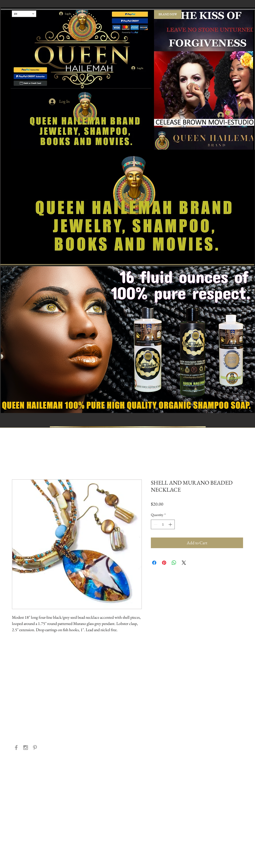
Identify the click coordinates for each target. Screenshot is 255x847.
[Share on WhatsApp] (174, 563)
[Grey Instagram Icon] (25, 747)
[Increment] (170, 524)
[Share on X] (184, 563)
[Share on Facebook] (154, 563)
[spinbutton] (162, 524)
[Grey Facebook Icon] (16, 747)
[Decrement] (155, 524)
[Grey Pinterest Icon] (35, 747)
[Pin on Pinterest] (164, 563)
